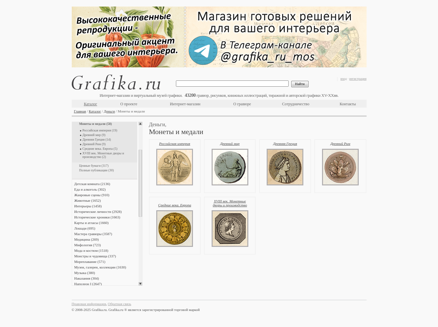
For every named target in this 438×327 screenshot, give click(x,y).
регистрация (358, 78)
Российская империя (174, 144)
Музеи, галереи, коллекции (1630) (100, 267)
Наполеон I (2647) (88, 284)
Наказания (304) (86, 278)
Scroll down (140, 283)
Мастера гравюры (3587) (93, 234)
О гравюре (242, 104)
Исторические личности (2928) (98, 212)
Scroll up (140, 123)
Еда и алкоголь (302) (90, 189)
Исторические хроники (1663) (97, 217)
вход (343, 78)
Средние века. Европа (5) (100, 148)
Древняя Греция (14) (97, 139)
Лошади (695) (84, 228)
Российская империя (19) (100, 130)
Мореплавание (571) (89, 262)
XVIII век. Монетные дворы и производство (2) (103, 155)
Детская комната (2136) (92, 184)
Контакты (348, 104)
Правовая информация (89, 304)
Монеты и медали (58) (95, 124)
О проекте (128, 104)
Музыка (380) (84, 273)
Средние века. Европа (174, 205)
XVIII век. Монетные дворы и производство (230, 203)
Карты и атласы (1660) (91, 223)
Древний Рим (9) (94, 144)
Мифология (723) (87, 245)
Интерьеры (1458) (88, 206)
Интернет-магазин (185, 104)
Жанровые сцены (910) (91, 195)
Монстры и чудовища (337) (95, 256)
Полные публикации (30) (96, 170)
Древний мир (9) (94, 135)
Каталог (90, 104)
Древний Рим (341, 144)
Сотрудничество (295, 104)
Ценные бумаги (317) (94, 165)
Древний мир (229, 144)
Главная (80, 111)
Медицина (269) (86, 239)
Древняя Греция (285, 144)
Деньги (109, 111)
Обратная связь (119, 304)
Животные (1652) (87, 200)
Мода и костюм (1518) (91, 250)
